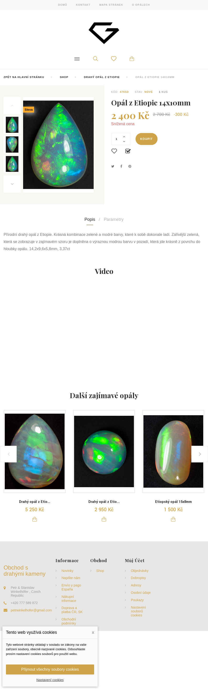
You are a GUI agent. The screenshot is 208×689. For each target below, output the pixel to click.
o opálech (141, 4)
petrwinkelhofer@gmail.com (31, 610)
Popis (89, 219)
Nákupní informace (68, 599)
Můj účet (134, 560)
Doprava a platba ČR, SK (72, 610)
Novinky (67, 571)
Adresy (136, 585)
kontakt (83, 4)
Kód (114, 91)
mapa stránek (111, 4)
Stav (138, 91)
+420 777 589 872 (24, 603)
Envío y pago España (71, 587)
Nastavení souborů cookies (138, 611)
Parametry (114, 219)
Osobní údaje (141, 593)
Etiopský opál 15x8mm (173, 501)
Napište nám (70, 578)
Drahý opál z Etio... (34, 501)
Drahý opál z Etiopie (102, 77)
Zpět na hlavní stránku (24, 77)
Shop (64, 77)
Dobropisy (138, 578)
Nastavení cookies (50, 680)
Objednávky (139, 571)
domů (62, 4)
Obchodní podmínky (68, 621)
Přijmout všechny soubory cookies (50, 669)
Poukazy (137, 600)
